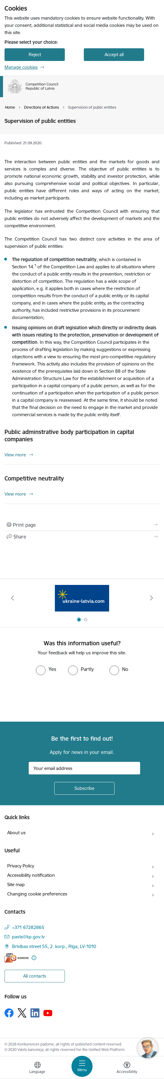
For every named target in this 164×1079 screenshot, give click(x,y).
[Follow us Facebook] (9, 1012)
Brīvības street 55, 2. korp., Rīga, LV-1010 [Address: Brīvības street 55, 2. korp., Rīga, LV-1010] (54, 946)
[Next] (151, 597)
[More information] (34, 958)
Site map (16, 884)
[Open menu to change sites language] (37, 1068)
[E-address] (17, 958)
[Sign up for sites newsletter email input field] (84, 768)
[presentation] (50, 698)
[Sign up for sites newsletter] (84, 788)
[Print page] (82, 525)
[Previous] (12, 597)
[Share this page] (82, 536)
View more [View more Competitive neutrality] (15, 494)
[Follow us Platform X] (22, 1012)
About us (16, 832)
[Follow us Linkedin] (34, 1012)
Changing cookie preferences (37, 894)
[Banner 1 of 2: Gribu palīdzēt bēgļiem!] (82, 598)
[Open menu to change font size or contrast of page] (126, 1068)
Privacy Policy (20, 866)
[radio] (46, 669)
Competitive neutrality (34, 478)
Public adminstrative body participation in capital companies (69, 435)
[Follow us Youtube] (47, 1012)
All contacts (34, 976)
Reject (35, 54)
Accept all (114, 54)
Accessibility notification (31, 875)
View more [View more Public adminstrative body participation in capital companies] (15, 455)
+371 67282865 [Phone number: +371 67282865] (28, 927)
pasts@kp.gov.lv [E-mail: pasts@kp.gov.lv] (28, 937)
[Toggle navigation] (82, 1066)
